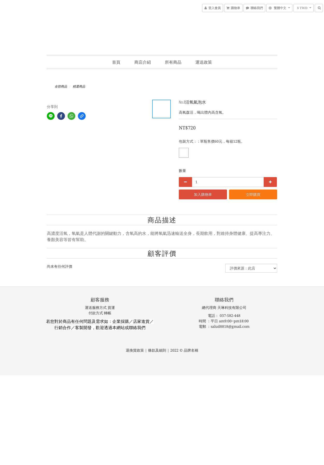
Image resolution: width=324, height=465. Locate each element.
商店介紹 (142, 62)
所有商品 (173, 62)
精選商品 (79, 86)
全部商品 (61, 86)
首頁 (116, 62)
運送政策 (203, 62)
